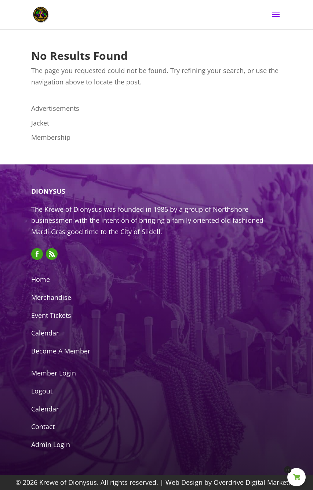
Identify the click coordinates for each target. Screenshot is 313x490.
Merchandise (51, 297)
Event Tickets (51, 315)
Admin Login (50, 444)
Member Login (53, 373)
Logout (41, 390)
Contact (43, 426)
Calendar (45, 333)
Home (40, 279)
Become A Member (60, 350)
